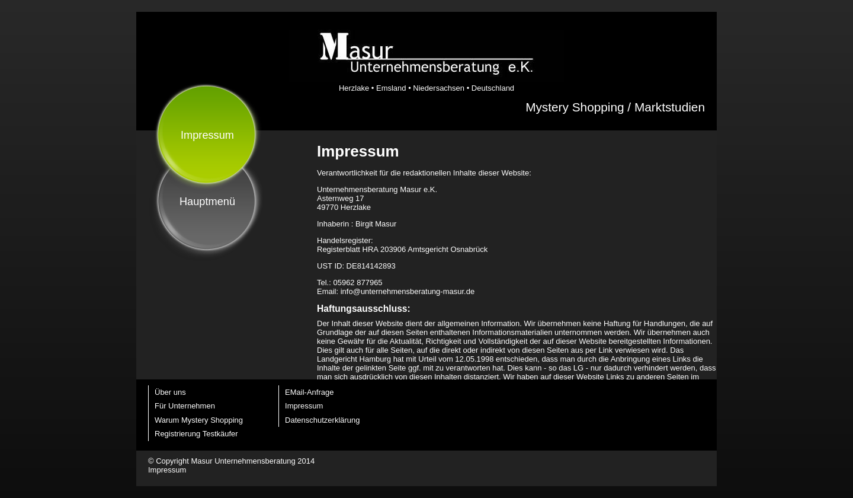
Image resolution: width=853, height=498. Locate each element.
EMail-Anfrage (309, 392)
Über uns (170, 392)
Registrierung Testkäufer (196, 433)
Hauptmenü (207, 202)
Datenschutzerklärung (322, 420)
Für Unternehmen (185, 405)
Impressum (304, 405)
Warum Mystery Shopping (199, 420)
